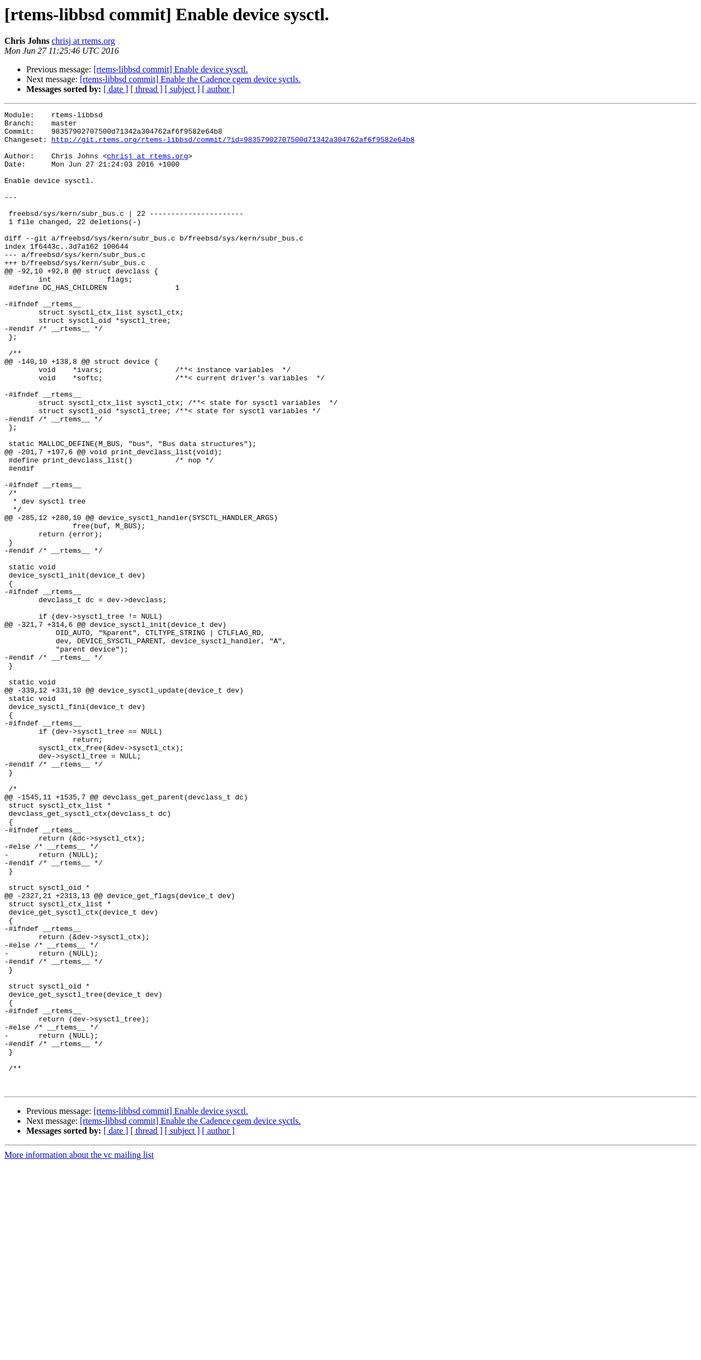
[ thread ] (146, 89)
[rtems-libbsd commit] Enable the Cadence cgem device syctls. (190, 79)
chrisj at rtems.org (83, 40)
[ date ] (116, 89)
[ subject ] (182, 89)
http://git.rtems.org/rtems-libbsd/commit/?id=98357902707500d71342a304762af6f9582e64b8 (233, 146)
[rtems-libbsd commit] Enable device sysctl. (171, 69)
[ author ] (218, 89)
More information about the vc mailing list (79, 1350)
